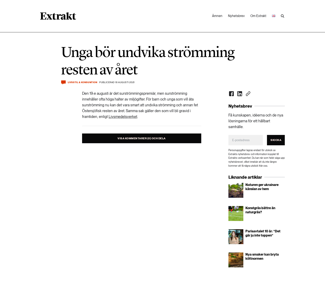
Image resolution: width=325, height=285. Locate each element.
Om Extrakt (258, 16)
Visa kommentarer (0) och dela (142, 138)
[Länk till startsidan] (58, 17)
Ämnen (217, 16)
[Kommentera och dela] (63, 82)
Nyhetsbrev (236, 16)
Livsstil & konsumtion (82, 82)
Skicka (275, 140)
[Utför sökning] (282, 16)
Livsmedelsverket (123, 116)
